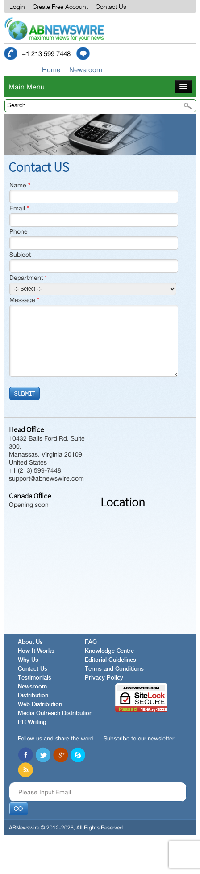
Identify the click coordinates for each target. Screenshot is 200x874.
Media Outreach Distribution (55, 713)
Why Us (28, 660)
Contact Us (111, 7)
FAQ (91, 642)
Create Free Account (60, 7)
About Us (30, 642)
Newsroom (85, 69)
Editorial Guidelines (110, 660)
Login (17, 7)
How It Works (36, 651)
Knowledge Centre (109, 651)
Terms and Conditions (114, 669)
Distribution (33, 696)
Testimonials (34, 678)
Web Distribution (40, 705)
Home (51, 69)
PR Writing (32, 722)
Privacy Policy (104, 678)
